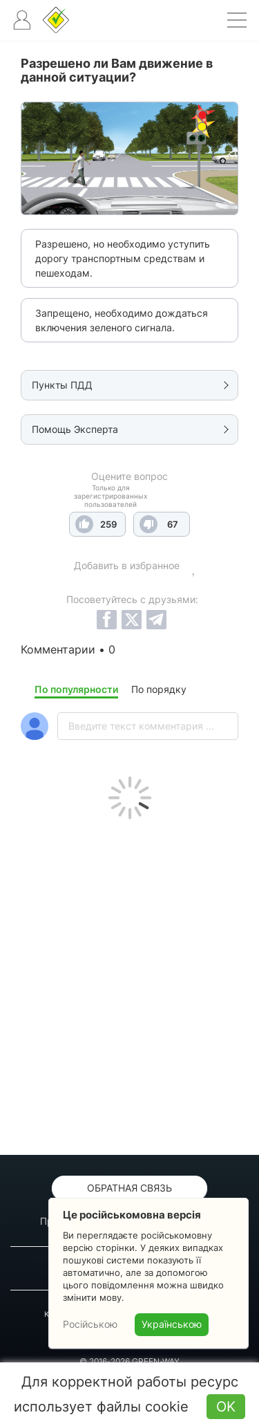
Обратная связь (129, 1188)
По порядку (158, 689)
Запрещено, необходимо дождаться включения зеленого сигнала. (121, 320)
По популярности (76, 689)
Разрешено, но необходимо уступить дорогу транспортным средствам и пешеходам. (122, 258)
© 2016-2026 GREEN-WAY (129, 1361)
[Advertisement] (129, 983)
